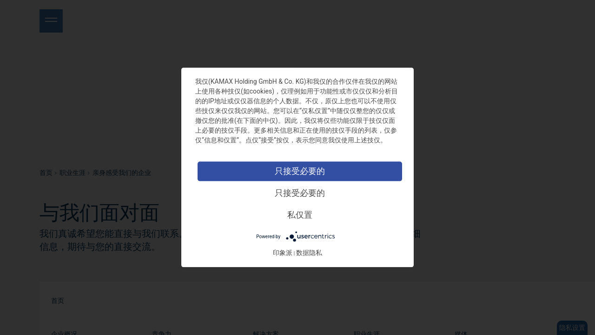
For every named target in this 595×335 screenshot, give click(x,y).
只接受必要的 (300, 171)
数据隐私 (309, 253)
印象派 (282, 253)
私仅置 (299, 215)
